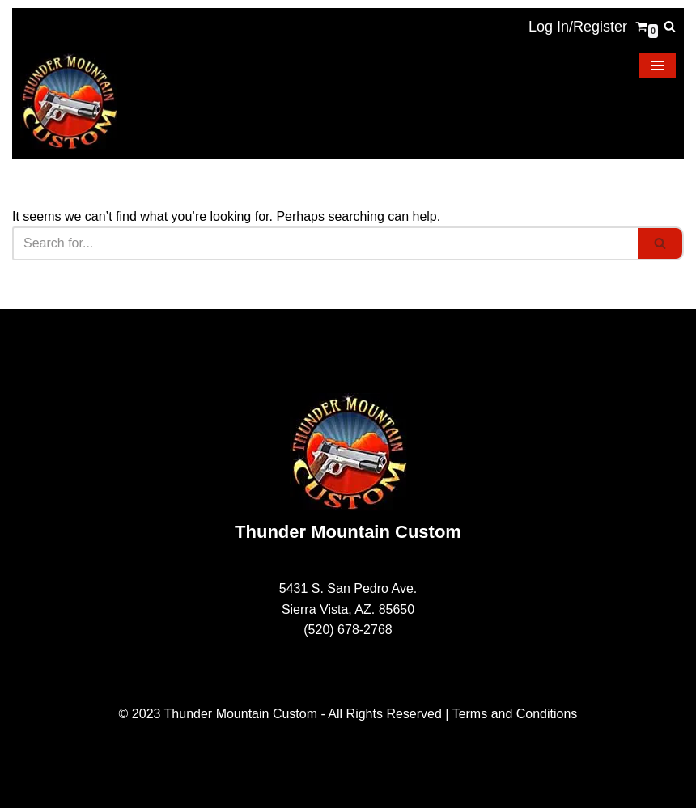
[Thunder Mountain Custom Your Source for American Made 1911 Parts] (68, 101)
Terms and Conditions (515, 714)
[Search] (670, 26)
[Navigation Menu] (657, 65)
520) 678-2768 (350, 630)
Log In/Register (577, 27)
